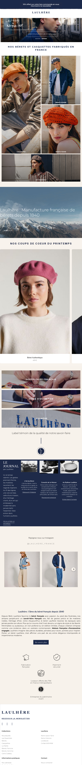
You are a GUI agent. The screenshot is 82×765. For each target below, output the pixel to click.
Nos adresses (6, 763)
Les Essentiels (7, 738)
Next (73, 569)
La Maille (5, 746)
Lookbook (44, 741)
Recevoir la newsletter (16, 718)
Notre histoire (46, 738)
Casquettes (6, 743)
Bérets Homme (7, 751)
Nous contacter (47, 763)
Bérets (4, 741)
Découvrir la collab (41, 34)
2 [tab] (44, 38)
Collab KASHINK (47, 743)
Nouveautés (6, 736)
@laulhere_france (41, 544)
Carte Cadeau (7, 753)
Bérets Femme (7, 748)
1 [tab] (37, 38)
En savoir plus (41, 642)
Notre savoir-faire (47, 736)
